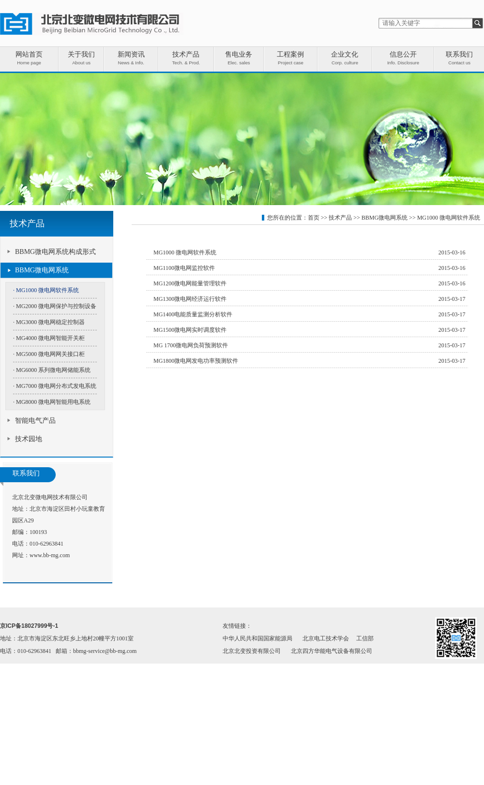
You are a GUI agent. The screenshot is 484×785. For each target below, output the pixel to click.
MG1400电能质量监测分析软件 (192, 314)
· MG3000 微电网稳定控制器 (49, 322)
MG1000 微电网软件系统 (448, 217)
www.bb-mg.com (50, 555)
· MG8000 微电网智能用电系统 (52, 402)
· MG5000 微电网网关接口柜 (49, 354)
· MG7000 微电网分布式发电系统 (54, 386)
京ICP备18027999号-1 (29, 625)
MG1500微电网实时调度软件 (190, 329)
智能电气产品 (35, 420)
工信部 (365, 638)
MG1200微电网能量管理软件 (190, 283)
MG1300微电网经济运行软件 (190, 299)
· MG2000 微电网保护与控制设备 (54, 306)
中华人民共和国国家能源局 (257, 638)
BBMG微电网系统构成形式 (55, 251)
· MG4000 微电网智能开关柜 (49, 338)
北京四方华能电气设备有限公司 (331, 651)
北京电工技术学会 (325, 638)
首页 (313, 217)
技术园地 (28, 439)
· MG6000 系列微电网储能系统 (52, 370)
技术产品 (340, 217)
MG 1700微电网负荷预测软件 (190, 345)
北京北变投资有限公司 (252, 651)
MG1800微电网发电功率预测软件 (195, 360)
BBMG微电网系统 (42, 270)
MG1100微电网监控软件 (184, 268)
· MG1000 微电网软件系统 (46, 290)
